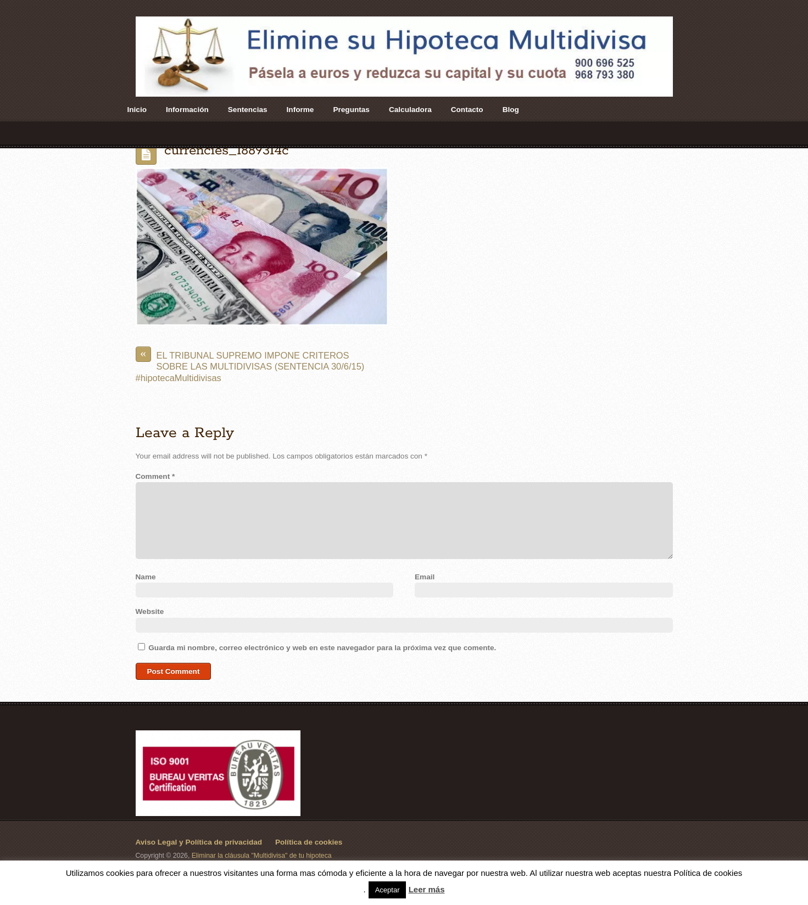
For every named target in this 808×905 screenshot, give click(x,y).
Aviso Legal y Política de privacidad (199, 842)
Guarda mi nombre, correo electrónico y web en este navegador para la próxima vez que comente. (322, 648)
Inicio (137, 109)
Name (146, 577)
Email (424, 577)
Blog (511, 109)
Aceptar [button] (387, 890)
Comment (155, 476)
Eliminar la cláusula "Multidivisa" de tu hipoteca (262, 855)
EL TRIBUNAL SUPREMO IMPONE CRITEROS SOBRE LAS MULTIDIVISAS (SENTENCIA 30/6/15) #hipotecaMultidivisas (250, 365)
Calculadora (410, 109)
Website (150, 611)
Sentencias (248, 109)
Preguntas (351, 109)
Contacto (467, 109)
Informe (300, 109)
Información (187, 109)
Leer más (427, 889)
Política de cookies (308, 842)
